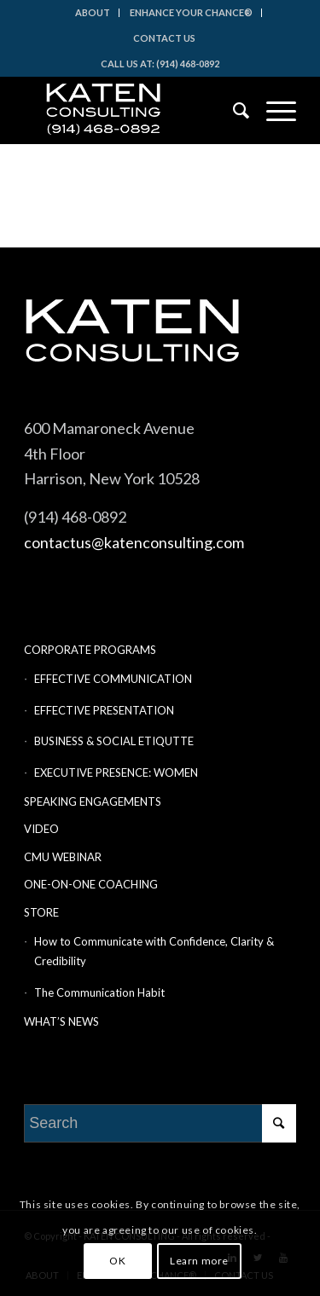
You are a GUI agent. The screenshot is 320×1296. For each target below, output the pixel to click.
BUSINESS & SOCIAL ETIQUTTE (114, 741)
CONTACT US (164, 37)
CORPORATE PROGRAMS (90, 650)
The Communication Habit (99, 992)
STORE (41, 912)
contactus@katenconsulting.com (134, 542)
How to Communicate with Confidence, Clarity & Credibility (154, 951)
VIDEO (41, 829)
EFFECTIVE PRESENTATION (104, 710)
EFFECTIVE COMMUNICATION (113, 679)
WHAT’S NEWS (61, 1021)
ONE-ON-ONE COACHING (91, 884)
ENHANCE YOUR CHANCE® (191, 12)
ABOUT (92, 12)
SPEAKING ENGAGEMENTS (92, 801)
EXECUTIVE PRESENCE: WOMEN (116, 772)
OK (117, 1260)
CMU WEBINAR (63, 857)
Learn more (199, 1260)
